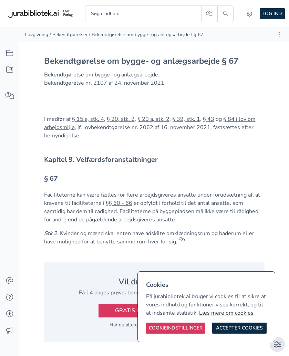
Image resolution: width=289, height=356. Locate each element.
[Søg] (225, 14)
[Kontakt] (10, 281)
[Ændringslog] (10, 330)
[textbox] (154, 160)
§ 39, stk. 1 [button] (186, 119)
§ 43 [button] (208, 119)
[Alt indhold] (10, 53)
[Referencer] (182, 242)
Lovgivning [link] (36, 34)
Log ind (272, 13)
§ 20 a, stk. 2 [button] (153, 119)
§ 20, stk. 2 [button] (121, 119)
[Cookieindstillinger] (175, 328)
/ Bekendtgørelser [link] (68, 34)
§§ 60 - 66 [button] (119, 203)
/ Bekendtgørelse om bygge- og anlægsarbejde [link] (139, 34)
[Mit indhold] (10, 70)
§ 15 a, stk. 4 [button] (88, 119)
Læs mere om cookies (226, 313)
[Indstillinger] (249, 13)
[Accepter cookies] (239, 328)
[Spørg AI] (209, 14)
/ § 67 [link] (197, 34)
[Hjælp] (10, 297)
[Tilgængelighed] (10, 314)
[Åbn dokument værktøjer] (279, 35)
